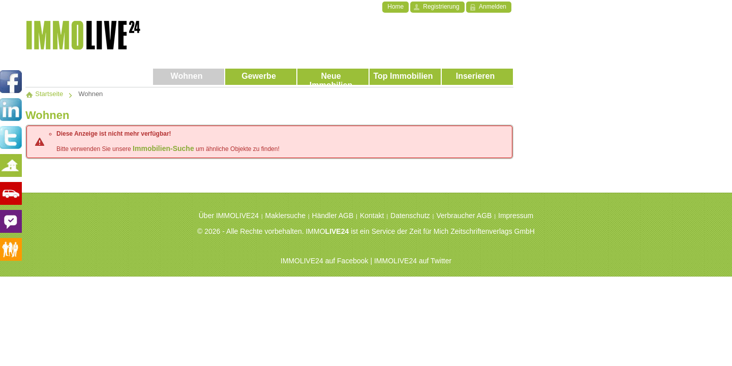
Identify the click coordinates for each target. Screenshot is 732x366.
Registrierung (441, 6)
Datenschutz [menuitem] (410, 215)
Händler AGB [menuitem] (333, 215)
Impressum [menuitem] (515, 215)
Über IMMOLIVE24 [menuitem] (229, 215)
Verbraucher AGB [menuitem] (464, 215)
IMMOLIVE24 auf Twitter (412, 261)
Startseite (44, 94)
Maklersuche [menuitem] (285, 215)
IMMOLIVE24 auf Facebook (325, 261)
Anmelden (492, 6)
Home (395, 6)
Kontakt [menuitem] (372, 215)
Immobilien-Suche (163, 148)
